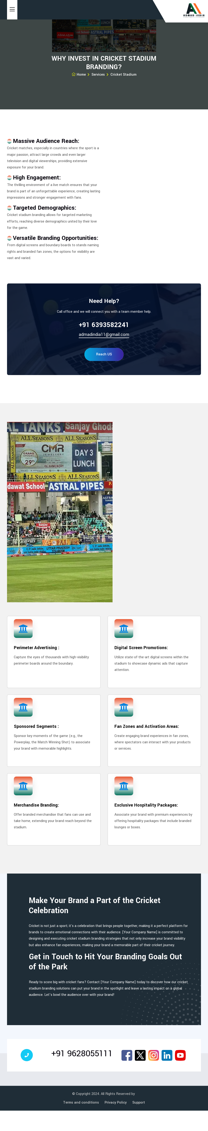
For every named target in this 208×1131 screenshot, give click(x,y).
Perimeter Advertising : (36, 648)
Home (79, 74)
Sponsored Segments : (36, 726)
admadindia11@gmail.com (104, 334)
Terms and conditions (81, 1102)
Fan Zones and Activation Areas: (146, 726)
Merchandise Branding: (36, 805)
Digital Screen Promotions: (141, 648)
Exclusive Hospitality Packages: (146, 805)
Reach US (104, 354)
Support (138, 1102)
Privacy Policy (116, 1102)
